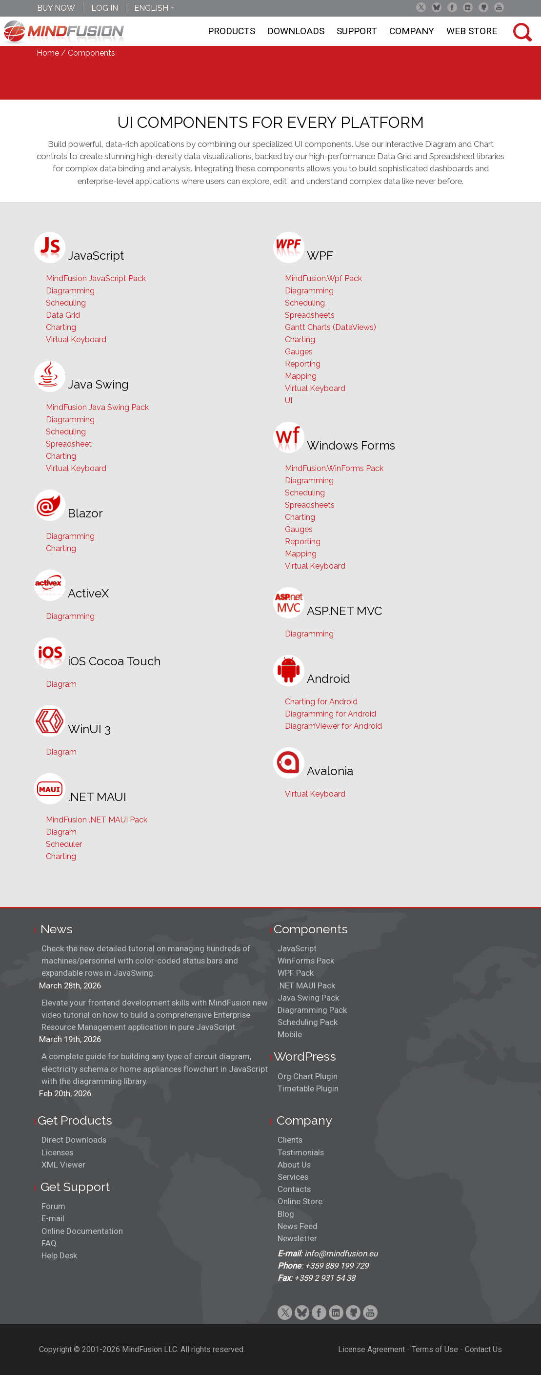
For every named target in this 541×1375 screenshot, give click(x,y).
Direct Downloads (73, 1140)
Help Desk (59, 1255)
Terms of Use (435, 1349)
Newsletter (297, 1238)
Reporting (303, 364)
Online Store (300, 1201)
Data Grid (63, 315)
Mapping (301, 376)
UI (288, 400)
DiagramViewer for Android (333, 726)
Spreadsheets (310, 315)
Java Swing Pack (308, 998)
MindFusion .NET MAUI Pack (96, 819)
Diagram (61, 684)
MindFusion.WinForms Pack (334, 468)
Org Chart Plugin (308, 1076)
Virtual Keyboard (76, 339)
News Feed (298, 1226)
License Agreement (371, 1349)
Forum (53, 1206)
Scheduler (64, 844)
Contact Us (483, 1349)
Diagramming (70, 290)
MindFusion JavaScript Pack (96, 278)
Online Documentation (82, 1231)
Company (411, 31)
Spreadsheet (69, 444)
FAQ (49, 1243)
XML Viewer (63, 1165)
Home (48, 53)
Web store (471, 31)
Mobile (290, 1034)
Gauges (299, 351)
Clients (290, 1140)
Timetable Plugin (308, 1088)
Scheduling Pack (308, 1022)
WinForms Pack (306, 960)
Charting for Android (321, 701)
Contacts (294, 1189)
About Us (294, 1165)
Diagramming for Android (330, 713)
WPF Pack (296, 973)
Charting (61, 327)
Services (293, 1177)
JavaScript (297, 948)
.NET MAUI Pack (306, 985)
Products (231, 31)
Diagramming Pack (312, 1010)
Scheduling (66, 303)
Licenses (57, 1152)
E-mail (52, 1218)
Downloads (295, 31)
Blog (286, 1214)
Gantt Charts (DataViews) (330, 327)
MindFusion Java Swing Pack (97, 407)
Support (357, 31)
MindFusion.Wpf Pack (323, 278)
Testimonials (301, 1152)
